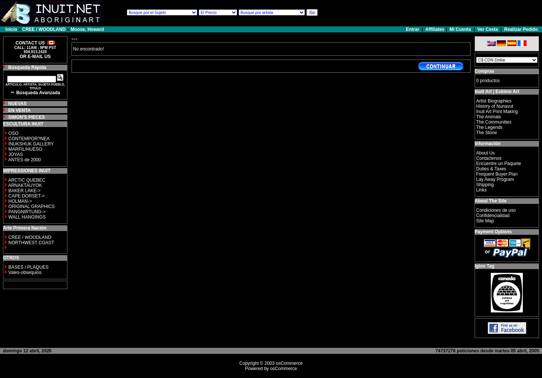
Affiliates (435, 29)
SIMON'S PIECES (26, 117)
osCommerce (289, 363)
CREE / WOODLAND (43, 29)
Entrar (413, 29)
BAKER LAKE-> (24, 190)
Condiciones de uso (496, 210)
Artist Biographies (494, 101)
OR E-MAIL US (35, 56)
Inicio (11, 29)
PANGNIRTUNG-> (27, 211)
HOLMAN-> (20, 201)
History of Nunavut (494, 106)
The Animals (488, 116)
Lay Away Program (495, 179)
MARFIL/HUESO (25, 149)
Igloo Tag (484, 266)
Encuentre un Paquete (498, 163)
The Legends (489, 127)
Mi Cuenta (460, 29)
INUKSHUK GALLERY (31, 144)
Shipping (485, 184)
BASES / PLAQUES (28, 267)
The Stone (486, 132)
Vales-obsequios (24, 272)
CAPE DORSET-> (26, 196)
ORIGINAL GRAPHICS (31, 206)
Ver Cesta (487, 29)
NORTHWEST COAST (30, 242)
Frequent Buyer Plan (497, 174)
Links (481, 190)
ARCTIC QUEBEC (27, 180)
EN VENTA (19, 110)
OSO (13, 133)
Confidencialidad (493, 215)
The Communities (494, 122)
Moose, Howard (87, 29)
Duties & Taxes (491, 168)
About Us (485, 153)
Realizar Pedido (521, 29)
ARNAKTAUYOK (25, 185)
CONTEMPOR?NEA (28, 138)
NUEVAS (17, 103)
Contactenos (488, 158)
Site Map (485, 220)
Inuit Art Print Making (497, 111)
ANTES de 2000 (24, 159)
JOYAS (15, 154)
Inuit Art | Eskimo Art (497, 91)
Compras (484, 71)
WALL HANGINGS (27, 217)
